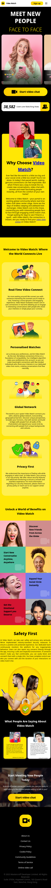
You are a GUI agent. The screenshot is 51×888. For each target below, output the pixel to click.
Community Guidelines (25, 857)
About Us (25, 835)
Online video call (25, 867)
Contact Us (25, 841)
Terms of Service (25, 862)
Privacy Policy (25, 846)
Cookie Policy (25, 851)
